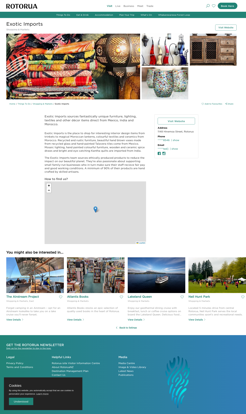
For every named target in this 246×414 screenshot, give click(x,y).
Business (128, 5)
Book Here (226, 5)
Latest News (126, 370)
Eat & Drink (82, 14)
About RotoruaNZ (63, 366)
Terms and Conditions (19, 366)
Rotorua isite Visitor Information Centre (76, 362)
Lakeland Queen (140, 297)
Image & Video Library (132, 366)
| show (175, 140)
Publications (126, 374)
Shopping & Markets (43, 104)
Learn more (42, 393)
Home (12, 104)
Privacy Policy (14, 362)
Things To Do (63, 14)
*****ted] (163, 148)
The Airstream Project (22, 297)
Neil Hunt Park (199, 297)
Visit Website (223, 27)
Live (117, 5)
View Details (15, 319)
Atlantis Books (77, 297)
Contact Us (58, 374)
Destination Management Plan (70, 370)
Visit (109, 5)
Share (229, 104)
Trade (149, 5)
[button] (95, 209)
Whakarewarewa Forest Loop (174, 14)
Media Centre (126, 362)
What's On (146, 14)
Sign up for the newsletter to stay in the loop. (28, 348)
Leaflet (140, 243)
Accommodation (104, 14)
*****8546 (164, 140)
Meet (140, 5)
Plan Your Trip (126, 14)
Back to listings (126, 327)
